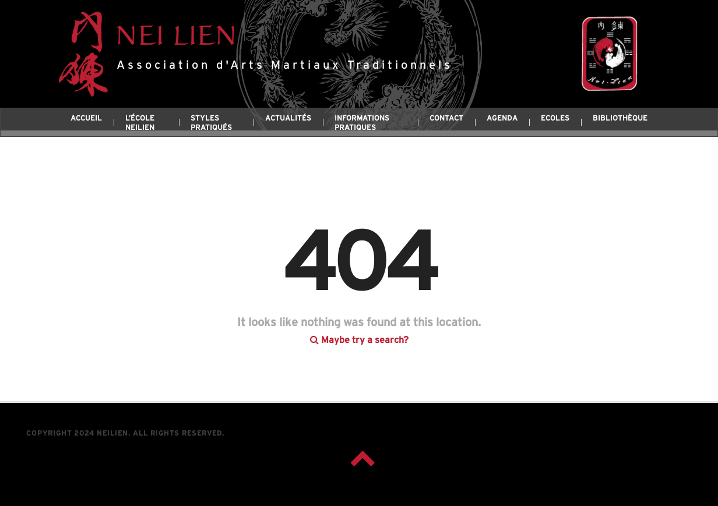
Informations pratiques (362, 123)
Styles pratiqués (211, 123)
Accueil (86, 118)
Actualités (288, 118)
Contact (446, 118)
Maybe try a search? (359, 328)
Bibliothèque (620, 118)
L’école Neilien (139, 123)
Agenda (502, 118)
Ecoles (555, 118)
